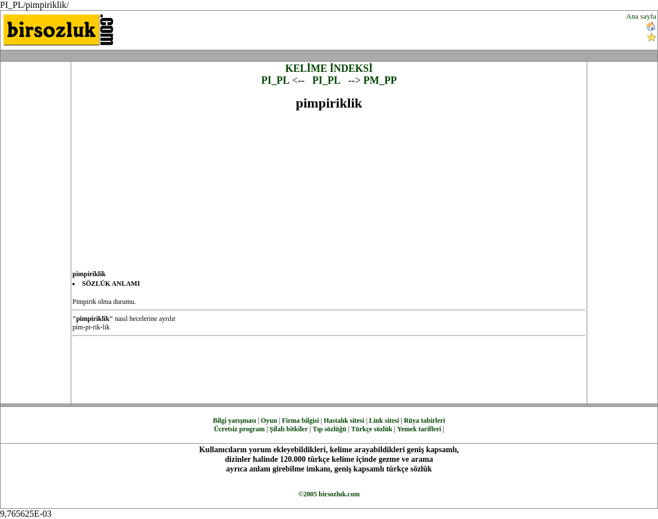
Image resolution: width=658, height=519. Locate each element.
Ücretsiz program (239, 429)
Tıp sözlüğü (329, 429)
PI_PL (275, 80)
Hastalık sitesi (344, 420)
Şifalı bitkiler (288, 429)
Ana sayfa (641, 16)
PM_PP (380, 80)
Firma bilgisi (300, 420)
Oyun (269, 420)
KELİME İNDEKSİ (329, 68)
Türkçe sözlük (371, 429)
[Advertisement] (395, 29)
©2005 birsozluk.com (328, 494)
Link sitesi (384, 420)
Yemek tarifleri (419, 429)
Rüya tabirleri (424, 420)
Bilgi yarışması (234, 420)
